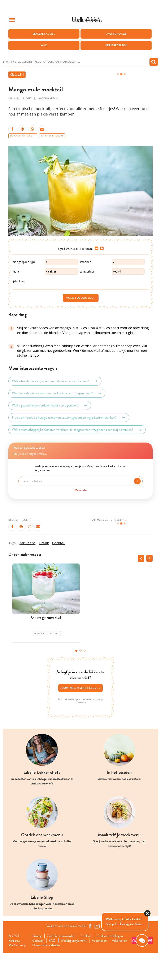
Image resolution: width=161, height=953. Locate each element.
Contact (37, 941)
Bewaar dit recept (22, 136)
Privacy (37, 936)
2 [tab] (80, 651)
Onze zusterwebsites (46, 945)
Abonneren (99, 941)
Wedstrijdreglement (74, 941)
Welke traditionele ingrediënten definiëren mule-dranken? (55, 381)
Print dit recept (52, 136)
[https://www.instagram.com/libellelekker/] (97, 925)
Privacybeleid (80, 702)
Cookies (86, 936)
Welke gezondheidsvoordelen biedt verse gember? (49, 405)
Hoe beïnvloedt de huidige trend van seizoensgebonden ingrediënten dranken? (69, 417)
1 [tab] (76, 651)
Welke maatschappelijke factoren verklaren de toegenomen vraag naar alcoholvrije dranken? (77, 429)
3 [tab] (85, 651)
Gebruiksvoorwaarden (61, 936)
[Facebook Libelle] (89, 925)
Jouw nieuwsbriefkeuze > (80, 688)
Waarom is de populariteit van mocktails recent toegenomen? (57, 393)
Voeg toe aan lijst (80, 298)
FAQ (51, 941)
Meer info (81, 490)
